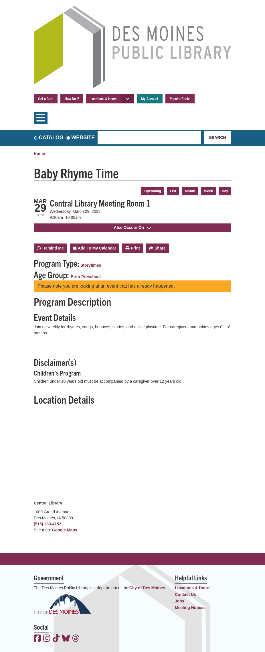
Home (39, 153)
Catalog (51, 137)
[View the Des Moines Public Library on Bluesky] (66, 638)
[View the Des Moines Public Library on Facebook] (37, 638)
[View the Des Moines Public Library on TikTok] (56, 638)
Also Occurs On (132, 227)
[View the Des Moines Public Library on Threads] (75, 638)
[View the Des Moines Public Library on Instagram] (46, 638)
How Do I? (72, 98)
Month (190, 191)
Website (83, 137)
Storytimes (90, 265)
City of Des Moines (147, 588)
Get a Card (45, 98)
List (173, 191)
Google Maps (64, 530)
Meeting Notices (190, 607)
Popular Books (180, 98)
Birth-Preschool (86, 276)
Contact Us (185, 594)
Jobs (179, 601)
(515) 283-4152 (47, 524)
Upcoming (152, 191)
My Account (149, 98)
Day (225, 191)
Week (208, 191)
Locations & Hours (103, 98)
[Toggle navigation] (41, 118)
